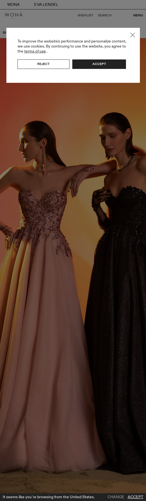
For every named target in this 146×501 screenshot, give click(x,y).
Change (116, 497)
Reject (43, 64)
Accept (135, 497)
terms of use (35, 51)
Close (132, 35)
